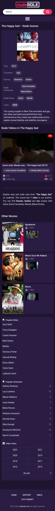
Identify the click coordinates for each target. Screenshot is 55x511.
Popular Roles (12, 320)
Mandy (29, 98)
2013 (14, 66)
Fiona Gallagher (10, 330)
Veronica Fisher (10, 352)
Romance (18, 80)
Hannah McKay (9, 357)
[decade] (27, 473)
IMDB (15, 105)
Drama (28, 80)
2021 (40, 450)
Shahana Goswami (27, 413)
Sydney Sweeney (27, 386)
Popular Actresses (14, 382)
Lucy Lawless (27, 391)
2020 (15, 455)
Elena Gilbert (8, 363)
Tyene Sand (8, 368)
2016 (15, 467)
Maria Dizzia (26, 91)
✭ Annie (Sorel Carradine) (14, 170)
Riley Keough (27, 424)
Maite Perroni (27, 408)
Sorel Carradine (28, 86)
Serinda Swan (27, 419)
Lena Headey (27, 402)
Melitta (6, 346)
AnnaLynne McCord (27, 430)
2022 (15, 450)
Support (27, 495)
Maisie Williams (27, 397)
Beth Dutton (8, 341)
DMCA (39, 495)
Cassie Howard (9, 335)
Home (14, 495)
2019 (40, 455)
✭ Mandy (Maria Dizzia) (39, 170)
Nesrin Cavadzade (27, 435)
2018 (15, 461)
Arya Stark (7, 324)
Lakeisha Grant (9, 373)
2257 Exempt (27, 499)
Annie (20, 98)
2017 (40, 461)
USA (18, 73)
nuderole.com (24, 506)
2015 (40, 467)
